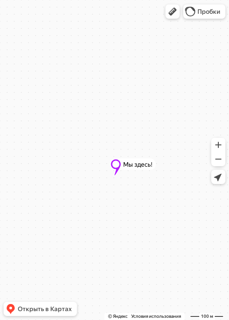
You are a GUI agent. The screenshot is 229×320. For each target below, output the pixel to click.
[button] (172, 11)
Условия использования (156, 316)
